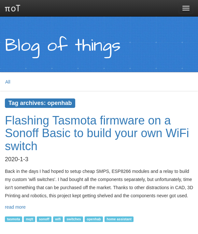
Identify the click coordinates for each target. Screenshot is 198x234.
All (7, 81)
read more (15, 207)
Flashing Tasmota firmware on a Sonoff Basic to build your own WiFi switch (97, 133)
